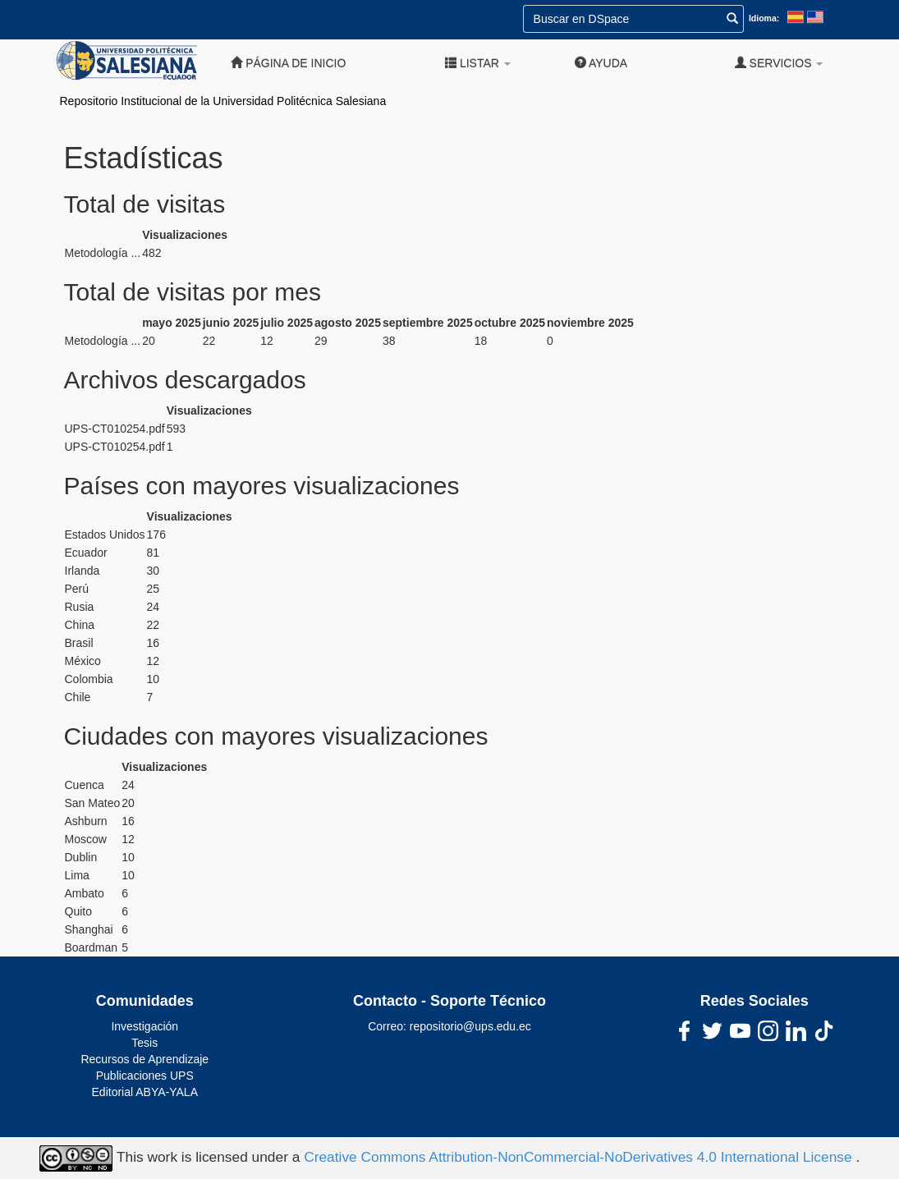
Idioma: (764, 18)
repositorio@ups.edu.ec (470, 1026)
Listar (478, 63)
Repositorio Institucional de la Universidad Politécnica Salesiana (223, 101)
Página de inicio (288, 63)
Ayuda (601, 63)
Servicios (779, 63)
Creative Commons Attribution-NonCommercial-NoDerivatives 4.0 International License (579, 1157)
